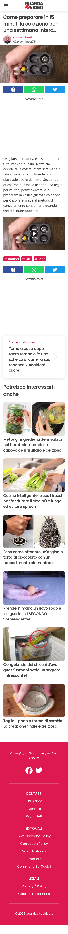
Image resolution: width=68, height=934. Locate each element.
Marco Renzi (24, 37)
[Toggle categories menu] (6, 5)
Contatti (34, 808)
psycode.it (34, 816)
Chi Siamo (34, 801)
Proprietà (34, 859)
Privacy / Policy (34, 886)
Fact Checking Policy (34, 836)
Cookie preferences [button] (34, 893)
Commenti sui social (34, 866)
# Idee (40, 259)
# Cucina (11, 259)
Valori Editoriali (34, 851)
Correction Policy (34, 843)
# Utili (26, 259)
